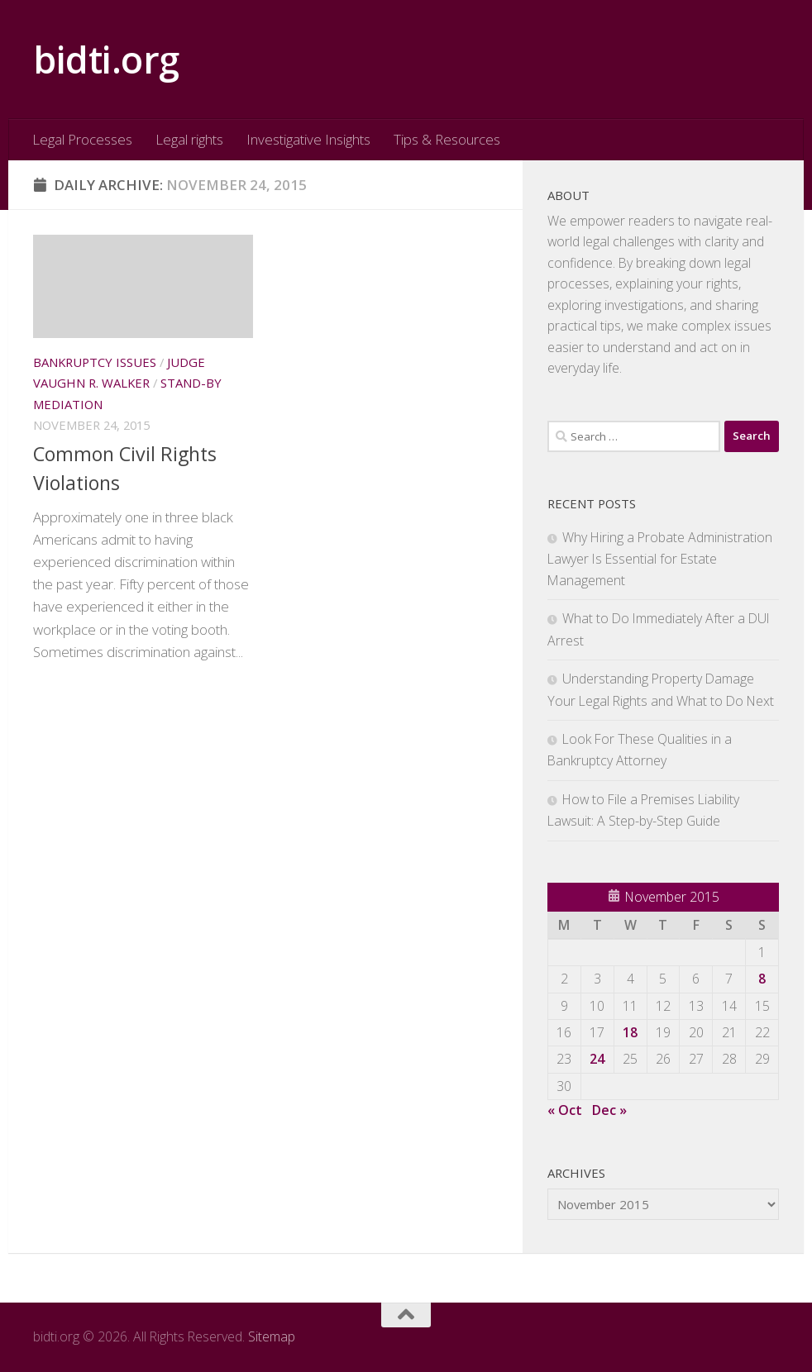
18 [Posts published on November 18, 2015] (630, 1032)
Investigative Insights (308, 139)
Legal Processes (82, 139)
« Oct (564, 1110)
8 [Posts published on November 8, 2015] (762, 978)
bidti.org (106, 59)
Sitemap (271, 1336)
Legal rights (189, 139)
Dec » (609, 1110)
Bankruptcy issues (94, 362)
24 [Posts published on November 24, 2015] (597, 1059)
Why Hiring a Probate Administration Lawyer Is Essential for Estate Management (659, 558)
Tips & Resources (447, 139)
